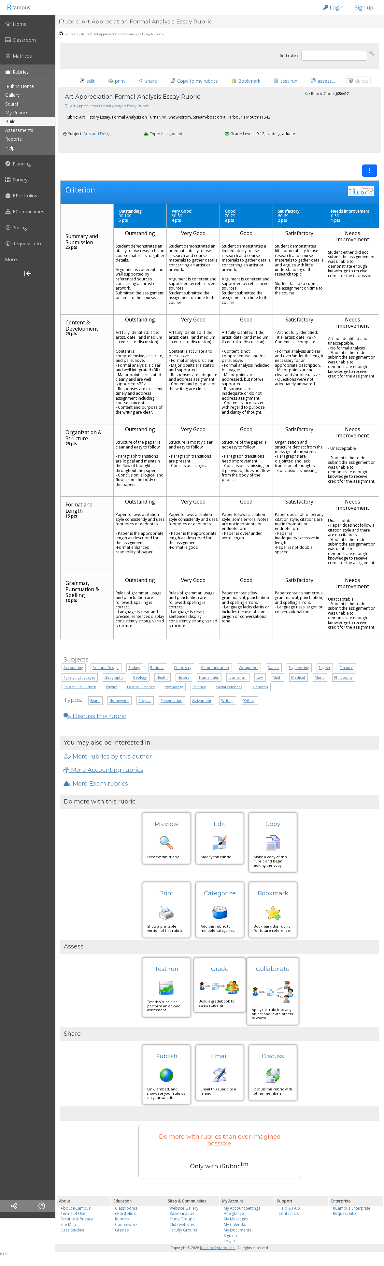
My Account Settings (242, 1210)
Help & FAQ (289, 1210)
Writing (227, 703)
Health (162, 679)
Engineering (299, 670)
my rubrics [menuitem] (16, 112)
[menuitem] (27, 24)
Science (199, 689)
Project (144, 703)
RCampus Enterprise (351, 1210)
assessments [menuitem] (19, 130)
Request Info (344, 1216)
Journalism (237, 679)
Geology (140, 679)
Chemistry (182, 670)
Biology (134, 670)
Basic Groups (181, 1216)
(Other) (249, 703)
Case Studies (72, 1232)
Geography (114, 679)
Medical (298, 679)
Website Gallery (183, 1210)
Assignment (171, 147)
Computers (248, 670)
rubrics (72, 34)
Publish (166, 1058)
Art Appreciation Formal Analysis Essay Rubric (109, 119)
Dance (273, 670)
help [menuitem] (10, 148)
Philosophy (343, 679)
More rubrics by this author (108, 758)
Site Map (68, 1227)
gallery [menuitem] (12, 95)
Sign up (364, 7)
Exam (95, 703)
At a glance (234, 1216)
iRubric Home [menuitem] (19, 86)
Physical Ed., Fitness (80, 689)
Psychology (174, 689)
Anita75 (324, 115)
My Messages (236, 1221)
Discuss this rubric (95, 718)
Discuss (273, 1058)
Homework (119, 703)
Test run (166, 971)
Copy (272, 826)
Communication (215, 670)
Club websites (182, 1227)
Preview (166, 826)
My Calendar (235, 1227)
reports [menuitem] (13, 139)
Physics (111, 689)
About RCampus (76, 1210)
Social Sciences (229, 689)
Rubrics (122, 1221)
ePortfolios (125, 1216)
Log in (229, 1243)
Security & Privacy (77, 1221)
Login (333, 7)
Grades (122, 1232)
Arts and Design (98, 147)
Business (157, 670)
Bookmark (273, 896)
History (183, 679)
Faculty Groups (183, 1232)
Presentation (171, 703)
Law (259, 679)
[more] (27, 259)
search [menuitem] (12, 104)
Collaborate (273, 971)
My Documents (237, 1232)
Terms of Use (73, 1216)
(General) (260, 689)
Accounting (73, 670)
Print (166, 896)
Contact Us (288, 1216)
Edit (219, 826)
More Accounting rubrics (103, 772)
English (324, 670)
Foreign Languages (79, 679)
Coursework (126, 1227)
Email (219, 1058)
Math (277, 679)
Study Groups (181, 1221)
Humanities (209, 679)
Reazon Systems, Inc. (217, 1250)
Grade (220, 971)
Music (319, 679)
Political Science (141, 689)
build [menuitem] (10, 121)
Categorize (220, 896)
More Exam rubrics (96, 786)
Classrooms (126, 1210)
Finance (346, 670)
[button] (371, 52)
